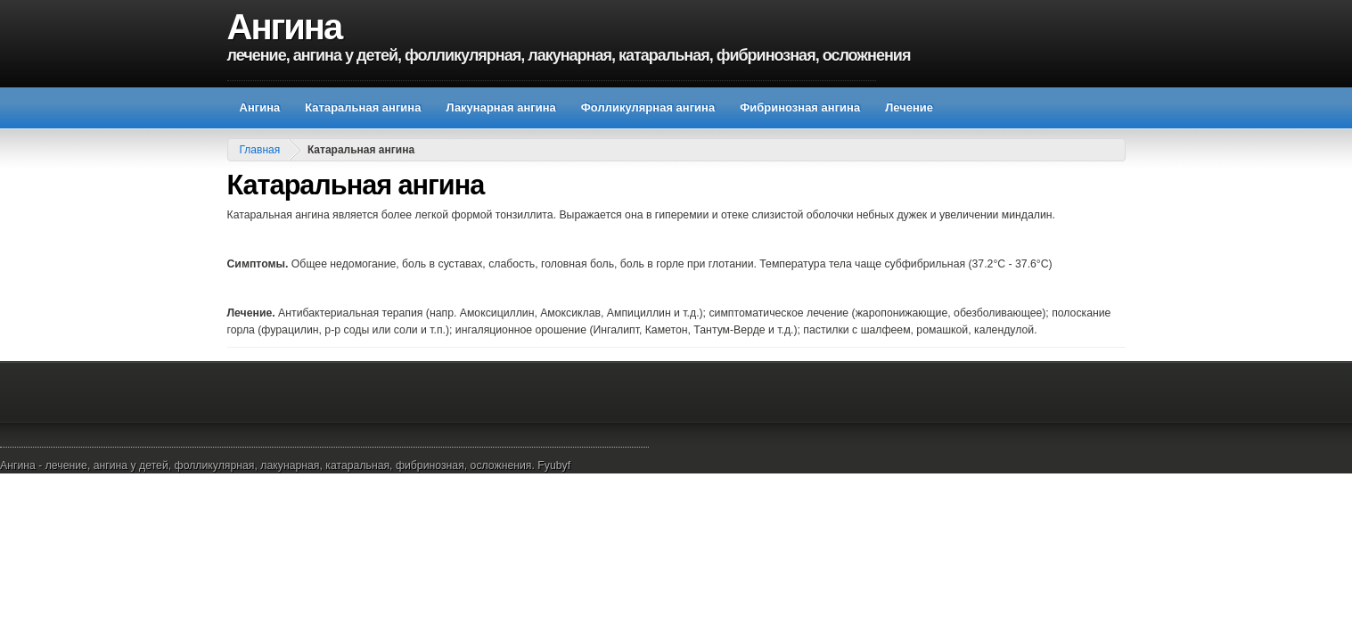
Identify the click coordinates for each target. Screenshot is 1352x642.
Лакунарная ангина (500, 107)
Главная (260, 150)
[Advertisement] (551, 73)
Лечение (909, 107)
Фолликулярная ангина (648, 107)
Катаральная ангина (363, 107)
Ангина (284, 26)
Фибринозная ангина (800, 107)
